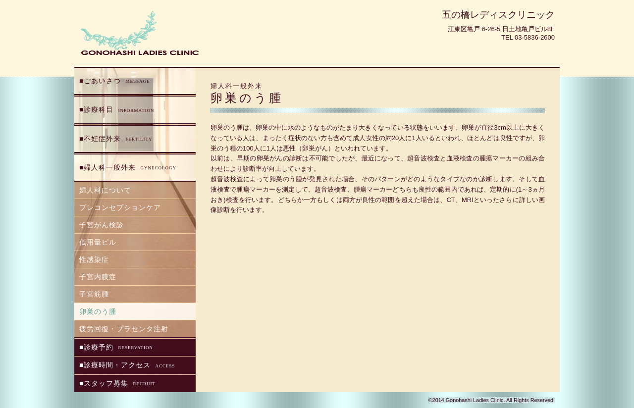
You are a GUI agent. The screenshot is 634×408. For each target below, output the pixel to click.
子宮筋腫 (94, 294)
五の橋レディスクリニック (498, 14)
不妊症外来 (118, 139)
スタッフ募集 (120, 383)
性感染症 (94, 259)
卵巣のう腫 (97, 311)
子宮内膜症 (97, 277)
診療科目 (119, 109)
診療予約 (118, 347)
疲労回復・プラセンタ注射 (123, 329)
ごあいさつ (117, 81)
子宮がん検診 (101, 225)
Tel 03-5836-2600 (528, 37)
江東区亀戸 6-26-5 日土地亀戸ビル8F (501, 29)
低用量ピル (97, 242)
